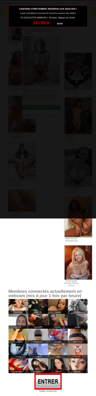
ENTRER (41, 23)
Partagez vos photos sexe (48, 391)
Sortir (60, 23)
